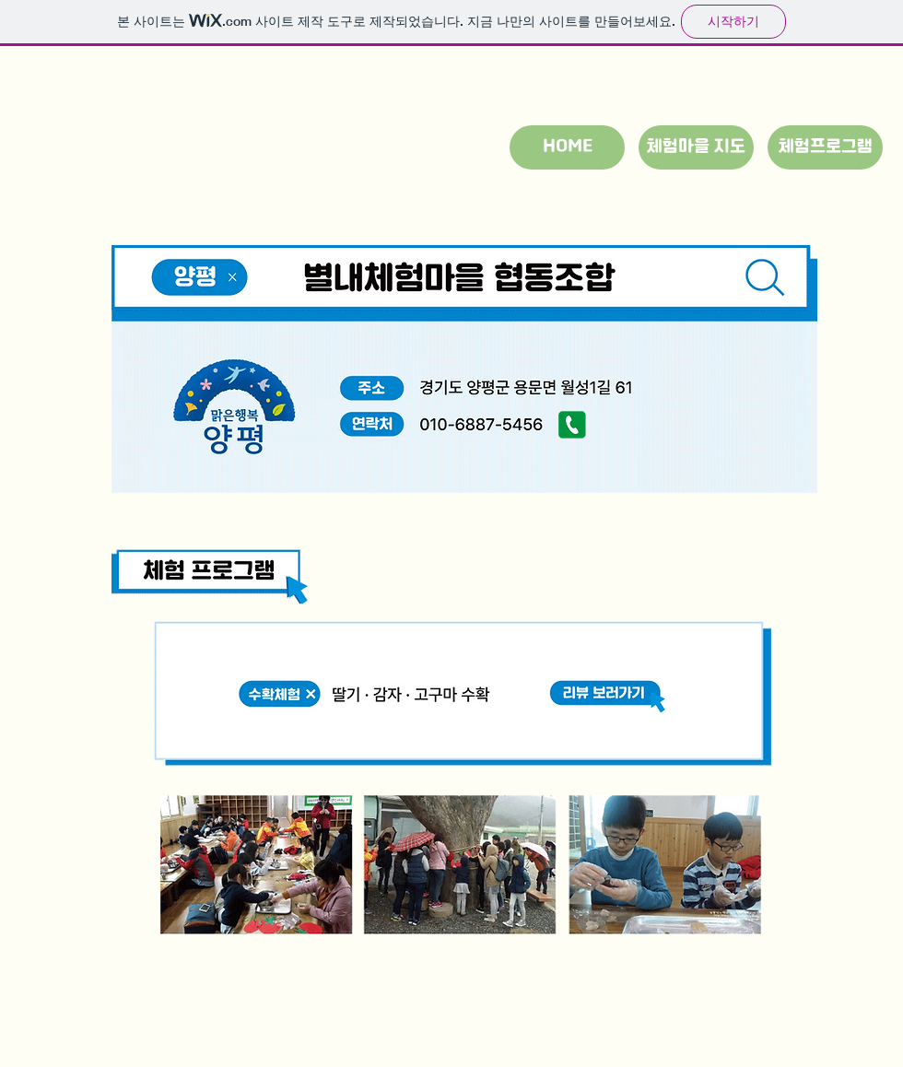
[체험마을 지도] (696, 147)
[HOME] (567, 147)
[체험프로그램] (825, 147)
